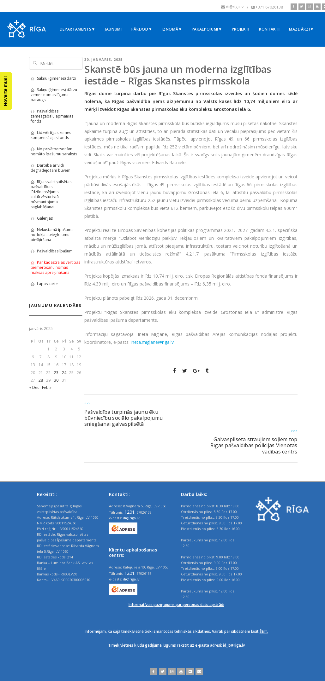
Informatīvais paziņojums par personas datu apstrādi (176, 604)
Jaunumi (113, 29)
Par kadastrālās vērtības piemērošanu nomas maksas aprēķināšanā (55, 267)
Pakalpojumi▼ (207, 29)
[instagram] (309, 6)
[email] (198, 671)
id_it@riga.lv (234, 645)
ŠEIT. (264, 631)
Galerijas (42, 218)
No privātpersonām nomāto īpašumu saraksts (54, 151)
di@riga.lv (131, 518)
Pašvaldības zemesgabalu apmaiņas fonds (52, 116)
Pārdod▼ (142, 29)
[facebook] (294, 6)
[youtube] (317, 6)
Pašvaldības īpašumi (52, 251)
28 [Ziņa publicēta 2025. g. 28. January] (41, 380)
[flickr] (189, 671)
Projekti (241, 29)
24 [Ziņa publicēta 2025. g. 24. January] (64, 372)
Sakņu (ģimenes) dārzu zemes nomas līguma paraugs (54, 94)
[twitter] (301, 6)
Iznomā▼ (172, 29)
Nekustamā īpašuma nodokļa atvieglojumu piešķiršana (52, 234)
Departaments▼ (77, 29)
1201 (129, 512)
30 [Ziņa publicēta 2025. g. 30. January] (56, 380)
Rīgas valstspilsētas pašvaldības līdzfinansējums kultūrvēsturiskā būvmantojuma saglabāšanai (51, 194)
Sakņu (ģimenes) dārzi (53, 78)
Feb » (46, 387)
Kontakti (269, 29)
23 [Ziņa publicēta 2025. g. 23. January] (56, 372)
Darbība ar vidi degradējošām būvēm (50, 168)
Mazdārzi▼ (301, 29)
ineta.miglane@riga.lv (152, 342)
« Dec (34, 387)
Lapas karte (44, 283)
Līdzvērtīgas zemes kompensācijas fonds (51, 135)
